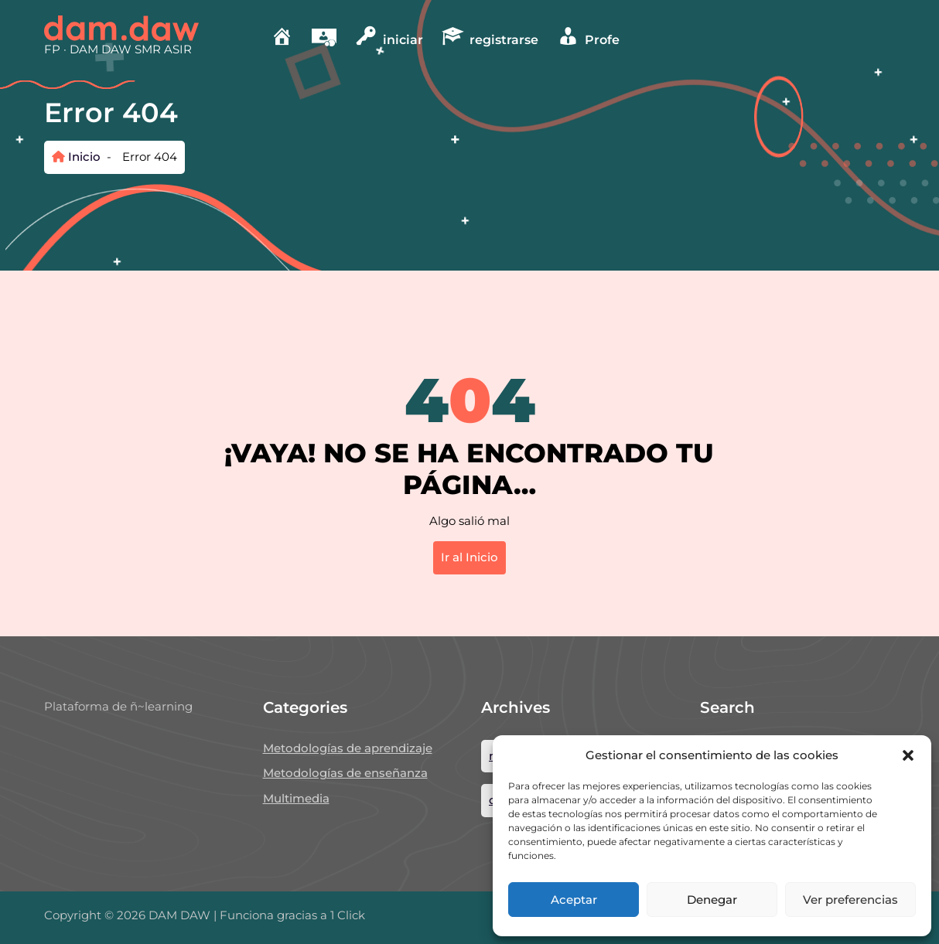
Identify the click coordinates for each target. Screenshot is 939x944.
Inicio (76, 156)
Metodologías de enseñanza (345, 772)
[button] (908, 755)
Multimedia (296, 798)
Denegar (712, 899)
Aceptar (574, 899)
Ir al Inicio (469, 557)
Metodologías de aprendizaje (347, 748)
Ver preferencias (850, 899)
